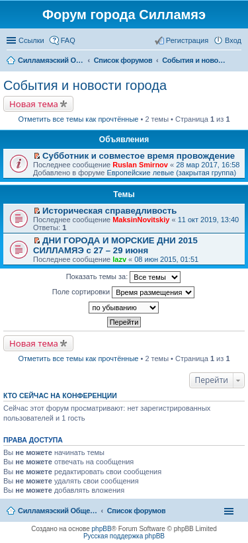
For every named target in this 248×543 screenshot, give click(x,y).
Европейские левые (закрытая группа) (171, 173)
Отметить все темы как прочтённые (79, 119)
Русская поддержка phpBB (124, 536)
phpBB (102, 528)
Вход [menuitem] (233, 40)
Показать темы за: (123, 277)
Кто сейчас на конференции (60, 395)
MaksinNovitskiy (140, 220)
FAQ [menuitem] (68, 40)
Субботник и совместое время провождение (138, 156)
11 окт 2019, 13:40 (208, 220)
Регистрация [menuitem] (187, 40)
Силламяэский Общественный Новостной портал (57, 511)
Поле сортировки (123, 292)
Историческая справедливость (109, 211)
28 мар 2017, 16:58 (207, 165)
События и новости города (85, 85)
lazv (119, 259)
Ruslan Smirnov (140, 165)
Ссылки (31, 40)
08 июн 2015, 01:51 (166, 259)
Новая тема (33, 104)
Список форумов (136, 511)
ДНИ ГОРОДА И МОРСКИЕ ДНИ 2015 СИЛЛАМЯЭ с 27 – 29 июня (115, 245)
